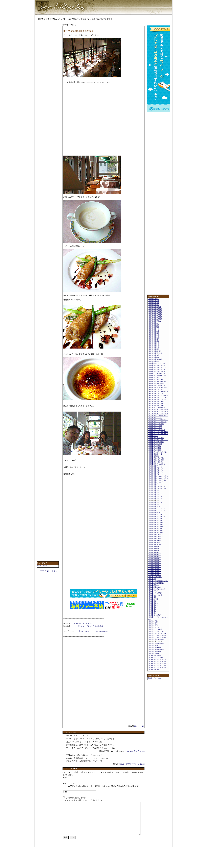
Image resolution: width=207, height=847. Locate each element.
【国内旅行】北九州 (154, 307)
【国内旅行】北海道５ (155, 317)
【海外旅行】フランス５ (156, 524)
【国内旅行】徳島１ (154, 335)
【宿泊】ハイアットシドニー (157, 397)
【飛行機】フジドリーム (156, 631)
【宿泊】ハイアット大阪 (156, 401)
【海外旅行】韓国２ (154, 561)
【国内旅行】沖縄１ (154, 343)
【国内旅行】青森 (153, 355)
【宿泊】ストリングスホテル (157, 387)
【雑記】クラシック (154, 587)
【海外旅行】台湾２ (154, 554)
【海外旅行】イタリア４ (156, 474)
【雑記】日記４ (153, 607)
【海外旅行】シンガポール (156, 486)
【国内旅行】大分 (153, 323)
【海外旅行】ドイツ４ (155, 502)
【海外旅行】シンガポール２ (157, 488)
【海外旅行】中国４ (154, 550)
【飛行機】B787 (153, 625)
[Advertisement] (48, 68)
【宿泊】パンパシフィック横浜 (158, 409)
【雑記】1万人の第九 (155, 577)
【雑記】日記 (152, 601)
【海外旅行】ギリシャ (155, 484)
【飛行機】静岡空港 (154, 651)
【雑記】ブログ (153, 591)
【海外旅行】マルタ (154, 542)
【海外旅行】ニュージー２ (156, 510)
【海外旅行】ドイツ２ (155, 498)
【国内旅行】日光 (153, 339)
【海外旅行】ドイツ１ (155, 496)
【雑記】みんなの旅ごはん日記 (158, 581)
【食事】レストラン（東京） (157, 667)
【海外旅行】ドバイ (154, 506)
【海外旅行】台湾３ (154, 556)
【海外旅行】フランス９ (156, 532)
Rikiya (121, 764)
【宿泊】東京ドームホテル (156, 464)
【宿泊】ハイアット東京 (156, 403)
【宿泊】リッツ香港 (154, 450)
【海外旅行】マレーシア (156, 544)
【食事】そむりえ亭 (154, 655)
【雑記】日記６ (153, 611)
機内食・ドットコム (43, 565)
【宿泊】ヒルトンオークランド (158, 415)
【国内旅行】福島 (153, 349)
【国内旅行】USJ (153, 299)
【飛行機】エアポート (155, 627)
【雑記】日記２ (153, 603)
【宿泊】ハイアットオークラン (158, 391)
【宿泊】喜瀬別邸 (153, 456)
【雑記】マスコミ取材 (155, 593)
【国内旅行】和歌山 (154, 321)
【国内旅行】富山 (153, 327)
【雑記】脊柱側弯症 (154, 615)
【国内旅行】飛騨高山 (155, 359)
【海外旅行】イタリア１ (156, 468)
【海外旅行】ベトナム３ (156, 538)
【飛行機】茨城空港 (154, 647)
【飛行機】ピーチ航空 (155, 629)
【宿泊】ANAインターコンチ (157, 363)
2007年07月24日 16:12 (134, 764)
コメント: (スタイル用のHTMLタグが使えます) (82, 800)
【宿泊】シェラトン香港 (156, 383)
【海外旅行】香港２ (154, 571)
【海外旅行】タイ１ (154, 490)
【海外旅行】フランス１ (156, 514)
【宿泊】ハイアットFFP (155, 389)
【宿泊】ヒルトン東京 (155, 428)
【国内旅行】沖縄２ (154, 345)
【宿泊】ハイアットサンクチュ (158, 395)
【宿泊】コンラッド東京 (156, 379)
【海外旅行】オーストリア (156, 482)
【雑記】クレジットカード (156, 589)
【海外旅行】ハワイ (154, 512)
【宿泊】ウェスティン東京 (156, 371)
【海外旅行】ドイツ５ (155, 504)
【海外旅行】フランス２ (156, 518)
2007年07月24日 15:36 (134, 751)
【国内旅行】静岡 (153, 357)
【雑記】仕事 (152, 597)
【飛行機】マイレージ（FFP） (158, 633)
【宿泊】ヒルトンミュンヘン (157, 421)
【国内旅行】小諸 (153, 329)
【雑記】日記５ (153, 609)
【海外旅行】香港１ (154, 569)
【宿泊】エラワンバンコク (156, 373)
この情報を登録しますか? (75, 798)
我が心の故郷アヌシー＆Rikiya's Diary (93, 631)
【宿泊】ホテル (153, 436)
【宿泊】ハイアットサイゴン (157, 393)
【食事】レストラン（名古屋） (158, 663)
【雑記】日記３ (153, 605)
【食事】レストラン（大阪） (157, 665)
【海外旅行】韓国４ (154, 565)
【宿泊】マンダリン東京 (156, 438)
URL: (65, 792)
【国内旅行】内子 (153, 305)
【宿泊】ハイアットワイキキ (157, 399)
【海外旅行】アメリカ (155, 466)
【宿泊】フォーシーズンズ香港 (158, 432)
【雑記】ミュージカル (155, 595)
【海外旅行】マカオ (154, 540)
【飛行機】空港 (153, 645)
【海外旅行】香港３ (154, 573)
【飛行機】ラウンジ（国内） (157, 635)
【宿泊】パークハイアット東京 (158, 413)
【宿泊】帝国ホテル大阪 (156, 458)
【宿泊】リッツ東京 (154, 448)
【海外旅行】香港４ (154, 575)
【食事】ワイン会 (153, 669)
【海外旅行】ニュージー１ (156, 508)
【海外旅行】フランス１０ (156, 516)
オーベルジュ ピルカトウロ (85, 624)
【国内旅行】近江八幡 (155, 353)
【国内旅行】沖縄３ (154, 347)
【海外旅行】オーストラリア (157, 480)
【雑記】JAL (152, 579)
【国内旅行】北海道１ (155, 309)
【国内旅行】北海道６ (155, 319)
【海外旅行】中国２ (154, 546)
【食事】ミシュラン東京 (156, 657)
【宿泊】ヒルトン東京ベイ (156, 430)
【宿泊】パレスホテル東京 (156, 407)
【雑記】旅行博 (153, 599)
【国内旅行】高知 (153, 361)
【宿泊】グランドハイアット (157, 375)
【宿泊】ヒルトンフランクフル (158, 419)
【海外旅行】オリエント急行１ (158, 476)
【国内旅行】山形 (153, 331)
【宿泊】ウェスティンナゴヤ (157, 367)
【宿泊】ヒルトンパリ (155, 417)
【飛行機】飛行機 (153, 653)
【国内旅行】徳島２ (154, 337)
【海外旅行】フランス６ (156, 526)
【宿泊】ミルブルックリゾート (158, 440)
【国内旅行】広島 (153, 333)
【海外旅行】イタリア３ (156, 472)
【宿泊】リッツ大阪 (154, 446)
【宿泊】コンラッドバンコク (157, 377)
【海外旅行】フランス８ (156, 530)
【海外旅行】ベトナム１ (156, 534)
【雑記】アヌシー (153, 585)
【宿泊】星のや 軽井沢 (155, 462)
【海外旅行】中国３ (154, 548)
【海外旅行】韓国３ (154, 563)
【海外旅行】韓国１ (154, 558)
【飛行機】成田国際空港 (156, 643)
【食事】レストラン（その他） (158, 659)
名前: (65, 777)
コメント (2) (139, 726)
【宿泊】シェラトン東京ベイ (157, 381)
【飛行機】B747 (153, 623)
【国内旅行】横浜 (153, 341)
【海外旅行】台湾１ (154, 552)
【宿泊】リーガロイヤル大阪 (157, 452)
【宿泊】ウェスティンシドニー (158, 365)
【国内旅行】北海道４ (155, 315)
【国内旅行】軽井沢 (154, 351)
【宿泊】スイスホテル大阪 (156, 385)
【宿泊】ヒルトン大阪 (155, 426)
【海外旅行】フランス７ (156, 528)
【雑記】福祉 (152, 613)
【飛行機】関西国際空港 (156, 649)
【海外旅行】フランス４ (156, 522)
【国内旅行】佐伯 (153, 303)
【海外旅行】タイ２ (154, 492)
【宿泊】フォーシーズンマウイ (158, 434)
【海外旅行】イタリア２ (156, 470)
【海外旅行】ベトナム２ (156, 536)
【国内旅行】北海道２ (155, 311)
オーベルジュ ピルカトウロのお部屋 (88, 626)
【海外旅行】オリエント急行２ (158, 478)
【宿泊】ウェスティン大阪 (156, 369)
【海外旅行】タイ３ (154, 494)
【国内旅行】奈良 (153, 325)
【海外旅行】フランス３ (156, 520)
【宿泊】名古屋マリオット (156, 454)
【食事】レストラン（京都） (157, 661)
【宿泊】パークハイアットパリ (158, 411)
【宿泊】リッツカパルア (156, 442)
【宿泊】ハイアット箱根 (156, 405)
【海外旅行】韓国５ (154, 567)
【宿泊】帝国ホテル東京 (156, 460)
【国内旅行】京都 (153, 301)
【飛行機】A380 (153, 621)
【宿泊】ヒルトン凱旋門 (156, 424)
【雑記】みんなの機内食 (156, 583)
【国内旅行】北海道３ (155, 313)
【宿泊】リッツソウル (155, 444)
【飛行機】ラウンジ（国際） (157, 637)
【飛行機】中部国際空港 (156, 639)
